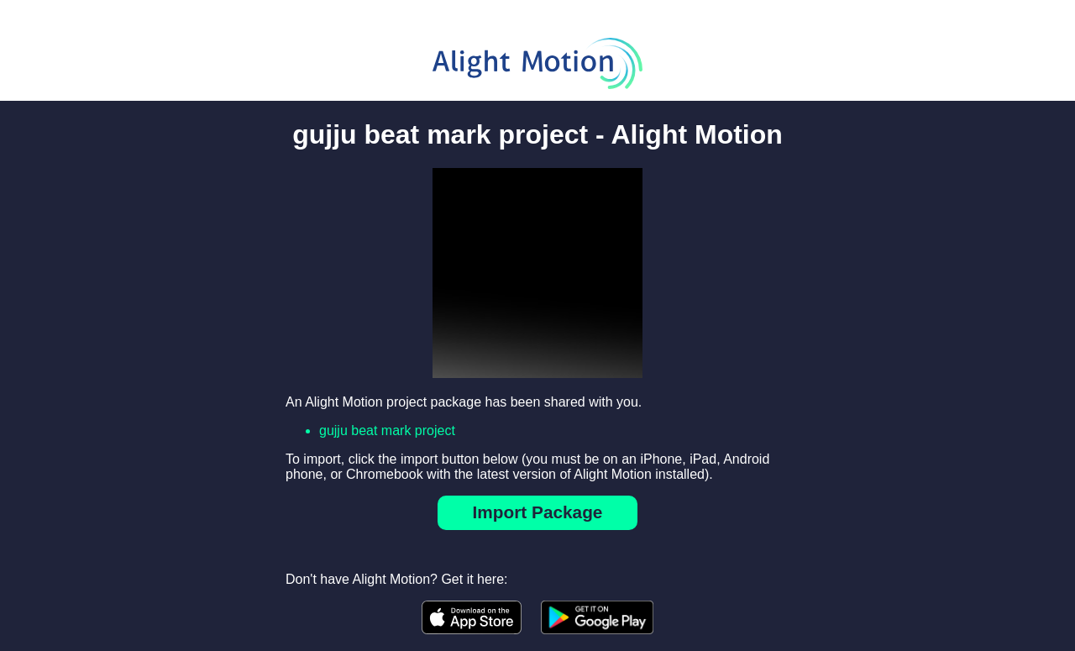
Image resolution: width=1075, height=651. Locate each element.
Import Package (538, 512)
